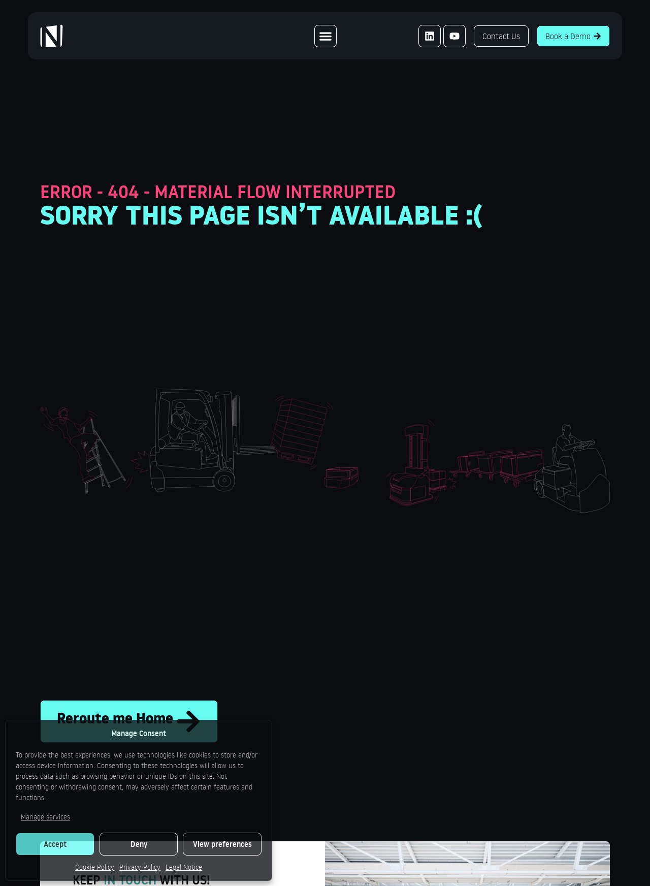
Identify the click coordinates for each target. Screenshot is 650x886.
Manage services (45, 816)
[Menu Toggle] (325, 36)
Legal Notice (184, 867)
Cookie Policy (94, 867)
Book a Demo (573, 36)
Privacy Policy (139, 867)
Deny (139, 844)
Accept (55, 844)
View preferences (222, 844)
